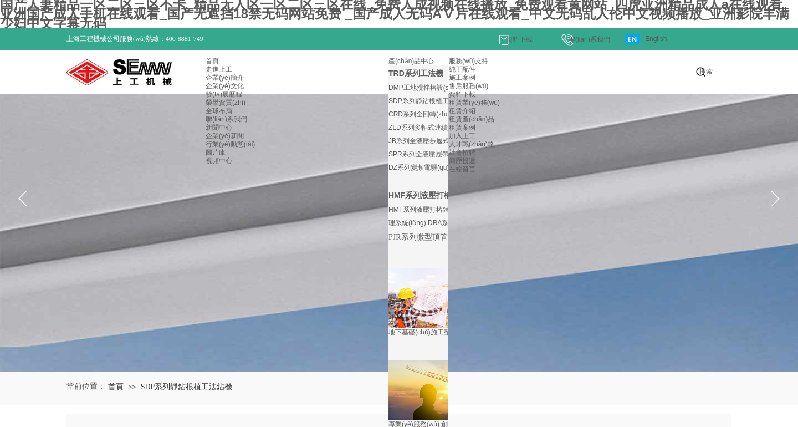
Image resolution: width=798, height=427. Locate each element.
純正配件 (462, 69)
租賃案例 (462, 127)
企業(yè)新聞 (225, 136)
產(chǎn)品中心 (411, 61)
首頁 (212, 61)
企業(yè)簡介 (225, 78)
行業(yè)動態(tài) (230, 144)
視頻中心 (219, 161)
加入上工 (462, 136)
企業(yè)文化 (225, 86)
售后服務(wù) (468, 86)
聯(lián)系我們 (226, 119)
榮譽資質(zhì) (225, 102)
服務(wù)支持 (468, 61)
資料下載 (462, 94)
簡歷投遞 (462, 161)
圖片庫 (216, 152)
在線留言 (462, 169)
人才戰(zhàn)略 (471, 144)
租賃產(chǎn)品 (471, 119)
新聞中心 (219, 127)
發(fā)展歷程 (224, 94)
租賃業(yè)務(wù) (474, 102)
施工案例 (462, 78)
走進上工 (219, 69)
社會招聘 (462, 152)
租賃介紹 (462, 111)
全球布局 (219, 111)
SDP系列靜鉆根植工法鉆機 (187, 387)
